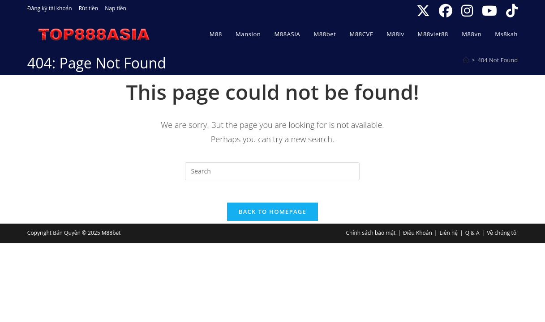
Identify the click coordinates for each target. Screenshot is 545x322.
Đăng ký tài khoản (49, 8)
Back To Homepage (272, 216)
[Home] (466, 60)
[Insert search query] (272, 171)
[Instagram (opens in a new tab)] (467, 10)
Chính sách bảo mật (371, 238)
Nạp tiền (115, 8)
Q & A (472, 238)
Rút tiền (89, 8)
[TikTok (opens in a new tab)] (510, 10)
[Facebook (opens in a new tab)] (445, 10)
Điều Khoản (417, 238)
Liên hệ (448, 238)
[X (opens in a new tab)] (423, 10)
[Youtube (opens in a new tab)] (489, 10)
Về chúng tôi (502, 238)
